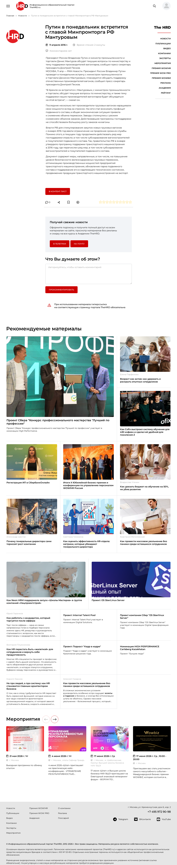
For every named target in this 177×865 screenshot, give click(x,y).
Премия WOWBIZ (161, 78)
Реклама (165, 83)
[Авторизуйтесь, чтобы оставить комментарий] (88, 274)
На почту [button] (79, 244)
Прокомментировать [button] (61, 289)
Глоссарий (63, 818)
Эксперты (165, 58)
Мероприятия (162, 63)
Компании (164, 53)
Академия (165, 88)
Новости (165, 38)
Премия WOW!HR (161, 68)
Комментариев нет (59, 51)
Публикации (163, 43)
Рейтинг (166, 93)
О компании (64, 808)
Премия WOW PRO (160, 73)
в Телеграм (59, 244)
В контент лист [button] (58, 191)
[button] (165, 6)
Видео (167, 48)
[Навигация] (8, 6)
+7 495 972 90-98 (159, 811)
